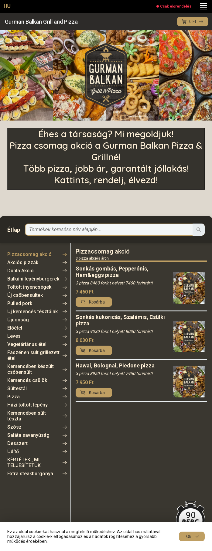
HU (7, 6)
